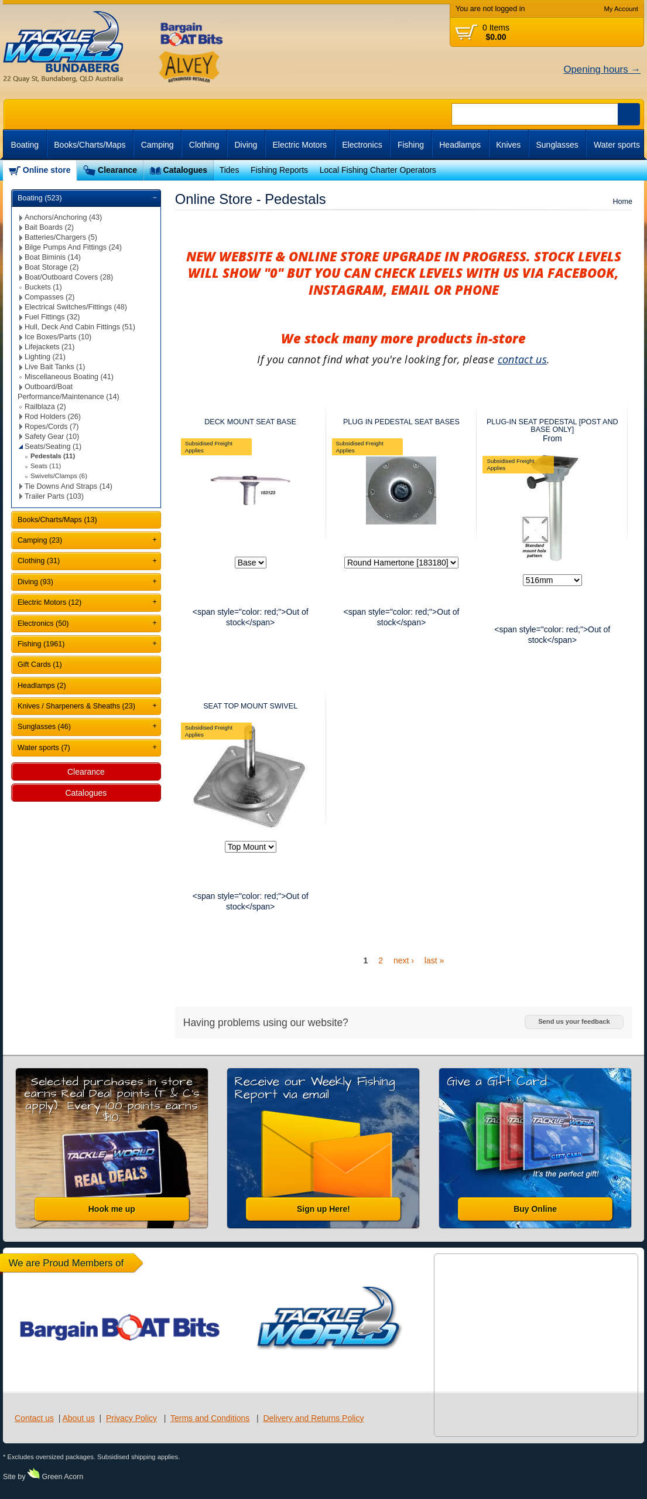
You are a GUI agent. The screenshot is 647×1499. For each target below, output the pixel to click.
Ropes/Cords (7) (51, 427)
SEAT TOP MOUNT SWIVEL (250, 706)
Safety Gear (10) (52, 436)
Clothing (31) (39, 561)
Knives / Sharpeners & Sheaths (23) (76, 706)
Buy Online (535, 1209)
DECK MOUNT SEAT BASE (250, 422)
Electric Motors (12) (49, 602)
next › (403, 960)
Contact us (34, 1418)
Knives (508, 144)
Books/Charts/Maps (89, 144)
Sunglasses (557, 144)
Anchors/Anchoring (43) (63, 217)
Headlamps (460, 144)
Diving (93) (35, 582)
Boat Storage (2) (51, 267)
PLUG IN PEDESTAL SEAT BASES (401, 422)
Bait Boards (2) (49, 227)
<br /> (576, 170)
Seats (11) (45, 465)
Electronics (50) (43, 623)
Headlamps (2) (42, 686)
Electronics (362, 144)
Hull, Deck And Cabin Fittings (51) (80, 327)
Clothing (204, 144)
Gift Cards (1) (40, 664)
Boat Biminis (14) (53, 257)
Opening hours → (602, 69)
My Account (621, 8)
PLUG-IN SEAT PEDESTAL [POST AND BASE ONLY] (552, 426)
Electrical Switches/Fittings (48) (76, 307)
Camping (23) (40, 540)
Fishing (411, 144)
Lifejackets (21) (49, 347)
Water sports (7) (44, 748)
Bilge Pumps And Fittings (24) (73, 247)
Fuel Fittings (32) (52, 317)
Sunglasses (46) (44, 727)
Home (622, 201)
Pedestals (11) (52, 455)
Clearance (117, 170)
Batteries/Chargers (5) (61, 237)
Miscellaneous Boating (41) (69, 377)
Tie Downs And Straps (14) (68, 486)
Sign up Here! (323, 1209)
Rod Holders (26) (53, 417)
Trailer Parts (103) (54, 496)
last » (434, 960)
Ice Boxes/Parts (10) (58, 337)
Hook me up (111, 1209)
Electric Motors (300, 144)
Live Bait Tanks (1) (55, 367)
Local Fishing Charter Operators (378, 170)
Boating (25, 144)
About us (78, 1418)
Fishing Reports (279, 170)
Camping (157, 144)
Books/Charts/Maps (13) (57, 520)
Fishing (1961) (41, 644)
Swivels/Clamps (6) (58, 475)
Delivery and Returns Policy (313, 1418)
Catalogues (185, 170)
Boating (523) (40, 198)
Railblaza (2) (45, 407)
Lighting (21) (45, 357)
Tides (229, 170)
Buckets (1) (43, 287)
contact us (522, 359)
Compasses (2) (49, 297)
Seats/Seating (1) (53, 446)
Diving (245, 144)
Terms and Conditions (209, 1418)
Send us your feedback (574, 1021)
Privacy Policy (131, 1418)
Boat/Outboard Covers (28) (69, 277)
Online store (47, 170)
